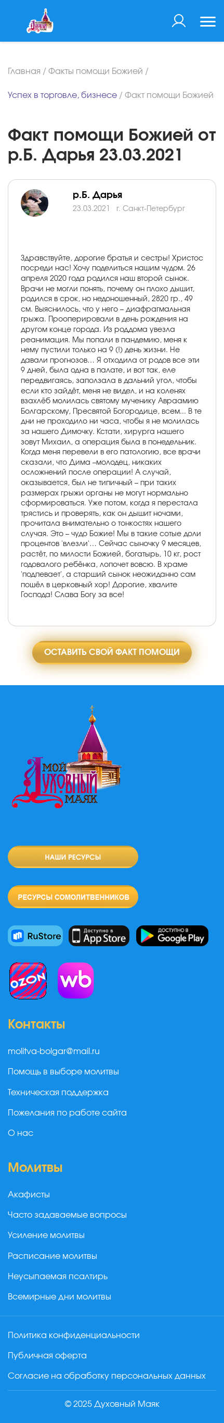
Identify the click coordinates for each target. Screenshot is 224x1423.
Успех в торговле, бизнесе (62, 95)
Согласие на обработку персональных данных (107, 1376)
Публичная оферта (47, 1356)
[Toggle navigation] (208, 23)
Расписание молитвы (52, 1256)
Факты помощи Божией (95, 71)
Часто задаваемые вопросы (67, 1215)
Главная (24, 71)
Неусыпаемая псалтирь (58, 1276)
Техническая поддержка (58, 1092)
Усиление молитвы (46, 1235)
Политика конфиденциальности (74, 1335)
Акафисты (29, 1195)
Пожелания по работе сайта (67, 1113)
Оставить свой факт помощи (112, 652)
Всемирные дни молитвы (59, 1297)
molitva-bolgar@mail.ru (54, 1051)
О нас (20, 1133)
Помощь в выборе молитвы (63, 1072)
